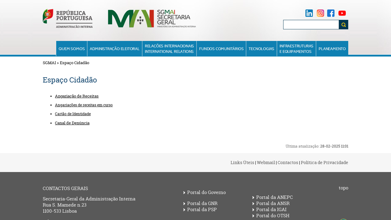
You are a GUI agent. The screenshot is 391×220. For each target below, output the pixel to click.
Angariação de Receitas (77, 96)
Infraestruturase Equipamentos (296, 48)
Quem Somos (72, 48)
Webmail (266, 162)
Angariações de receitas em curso (84, 105)
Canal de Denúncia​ (72, 123)
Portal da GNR (202, 203)
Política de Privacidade (324, 162)
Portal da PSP (202, 210)
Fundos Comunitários (221, 48)
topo (343, 188)
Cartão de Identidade (73, 113)
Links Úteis (242, 162)
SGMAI (49, 62)
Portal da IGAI (271, 210)
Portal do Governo (206, 192)
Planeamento (332, 48)
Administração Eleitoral (114, 48)
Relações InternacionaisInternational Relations (169, 48)
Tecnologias (261, 48)
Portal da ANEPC (274, 197)
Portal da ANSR (273, 203)
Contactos (288, 162)
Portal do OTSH (273, 216)
